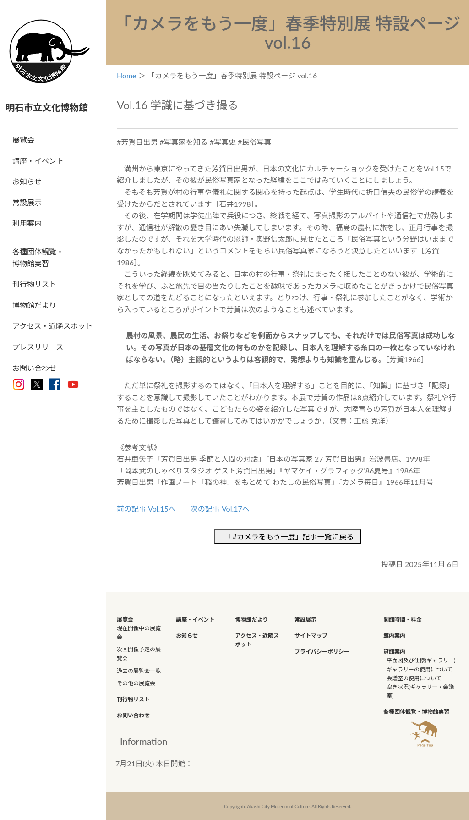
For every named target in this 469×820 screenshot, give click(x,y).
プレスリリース (37, 346)
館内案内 (394, 635)
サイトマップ (310, 635)
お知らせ (27, 181)
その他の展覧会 (136, 683)
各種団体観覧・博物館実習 (38, 257)
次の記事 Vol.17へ (220, 508)
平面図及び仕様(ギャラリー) (421, 660)
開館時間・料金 (402, 619)
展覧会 (23, 139)
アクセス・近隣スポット (52, 325)
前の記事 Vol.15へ (146, 508)
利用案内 (27, 223)
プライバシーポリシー (321, 651)
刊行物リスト (34, 284)
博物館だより (34, 305)
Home (126, 75)
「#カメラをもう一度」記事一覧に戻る (291, 536)
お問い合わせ (34, 367)
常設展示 (27, 202)
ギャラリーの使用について (420, 669)
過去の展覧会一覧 (139, 670)
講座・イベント (38, 160)
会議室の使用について (414, 678)
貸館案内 (394, 651)
